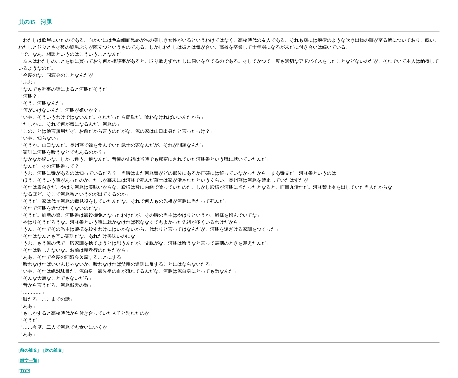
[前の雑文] (28, 350)
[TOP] (24, 370)
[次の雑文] (53, 350)
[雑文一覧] (28, 360)
